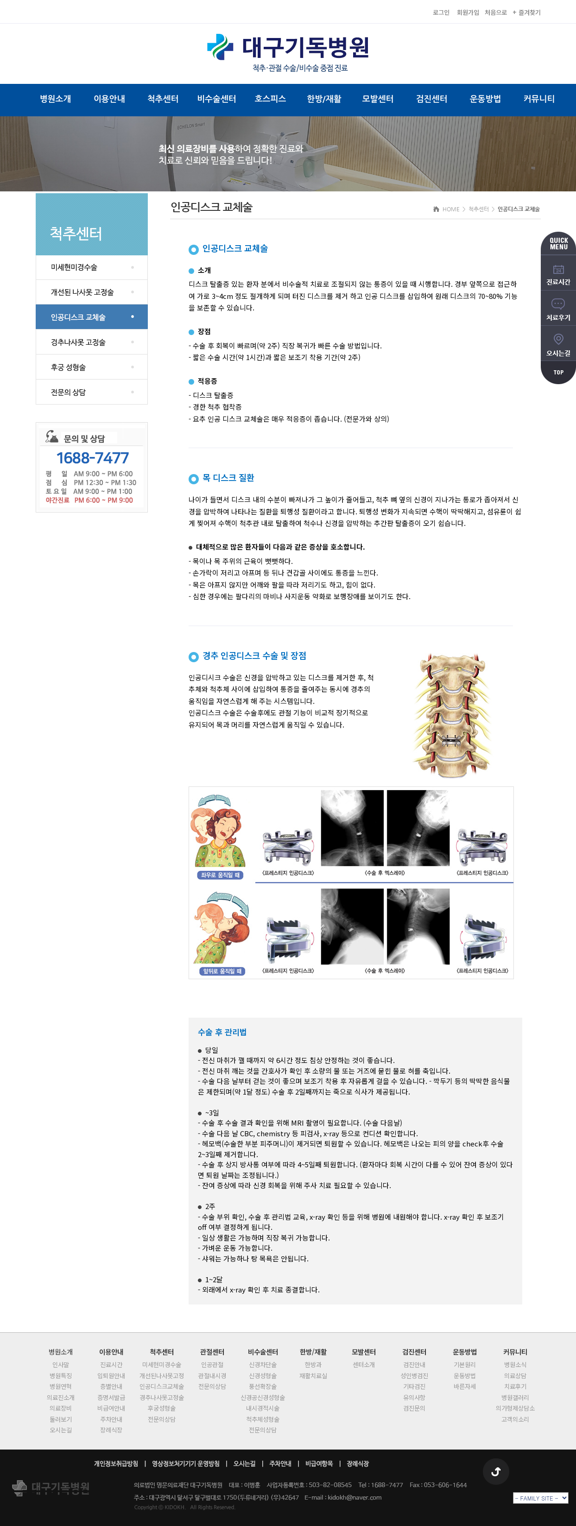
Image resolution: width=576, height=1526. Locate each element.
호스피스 (270, 99)
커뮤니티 (539, 99)
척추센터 (163, 99)
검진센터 (432, 99)
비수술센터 (216, 99)
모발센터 (378, 99)
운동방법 (485, 99)
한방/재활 (324, 99)
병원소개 (55, 99)
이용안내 (109, 99)
